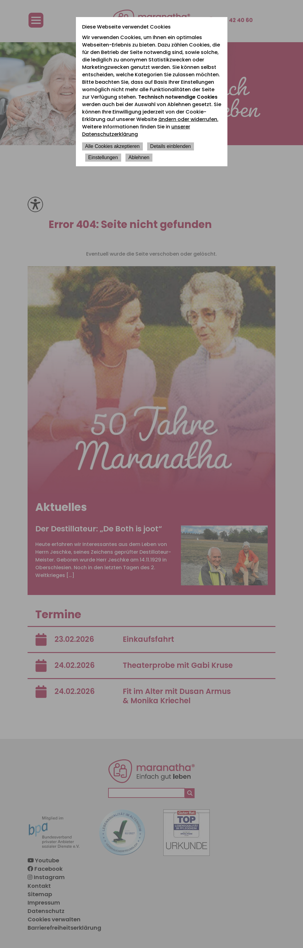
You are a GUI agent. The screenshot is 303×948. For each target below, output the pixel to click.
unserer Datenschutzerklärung (136, 130)
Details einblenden (170, 146)
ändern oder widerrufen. (188, 119)
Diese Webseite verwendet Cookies (126, 26)
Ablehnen (139, 157)
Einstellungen (103, 157)
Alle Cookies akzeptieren (112, 146)
